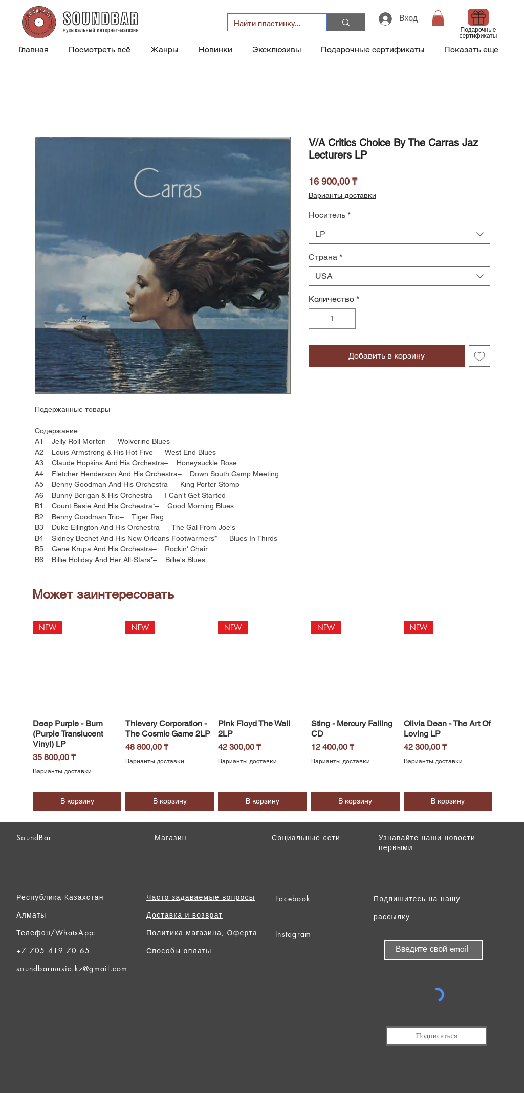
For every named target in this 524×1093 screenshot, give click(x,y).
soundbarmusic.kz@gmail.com (72, 968)
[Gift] (478, 17)
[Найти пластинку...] (269, 23)
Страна (325, 257)
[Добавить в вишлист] (479, 356)
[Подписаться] (436, 1036)
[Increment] (347, 318)
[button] (438, 18)
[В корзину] (77, 801)
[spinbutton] (332, 318)
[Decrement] (317, 318)
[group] (262, 716)
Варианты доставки (342, 195)
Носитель (330, 215)
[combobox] (399, 234)
